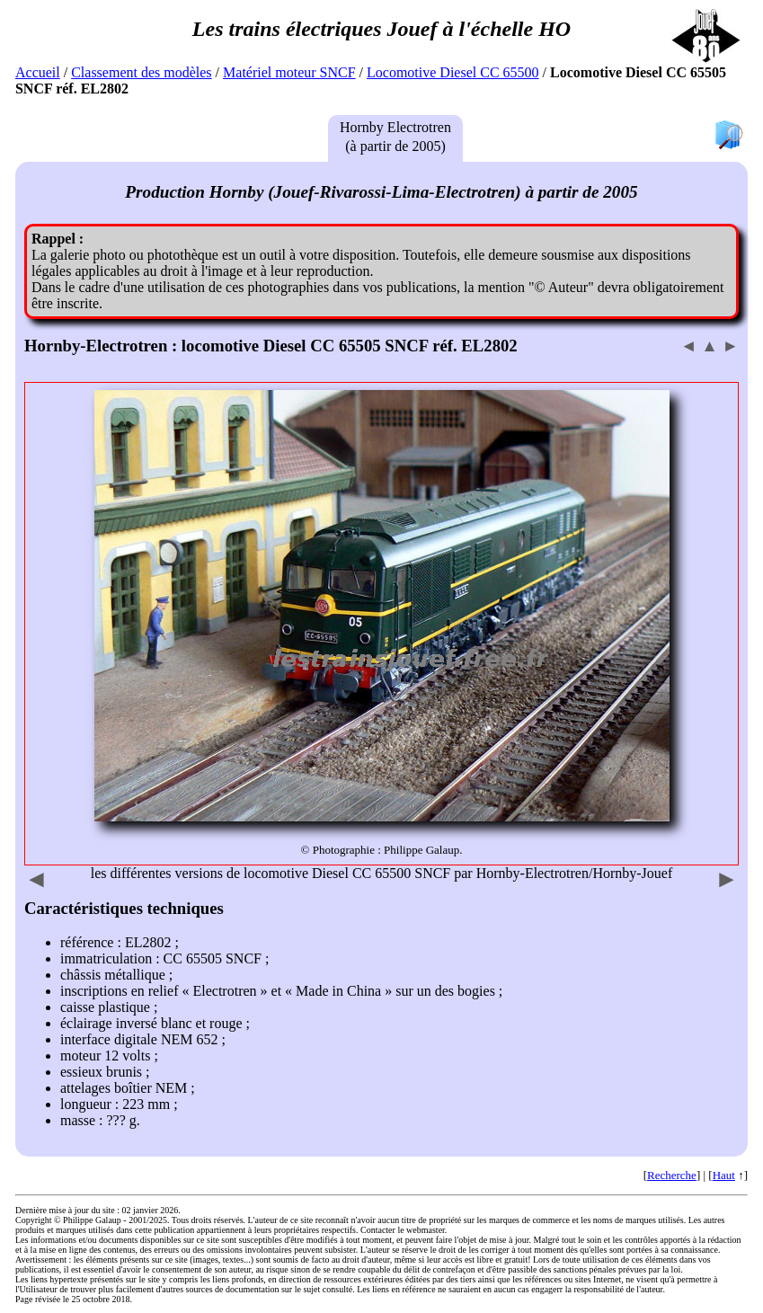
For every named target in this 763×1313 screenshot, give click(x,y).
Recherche (671, 1175)
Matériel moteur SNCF (289, 72)
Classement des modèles (141, 72)
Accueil (37, 72)
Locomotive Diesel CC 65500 (453, 72)
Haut (724, 1175)
